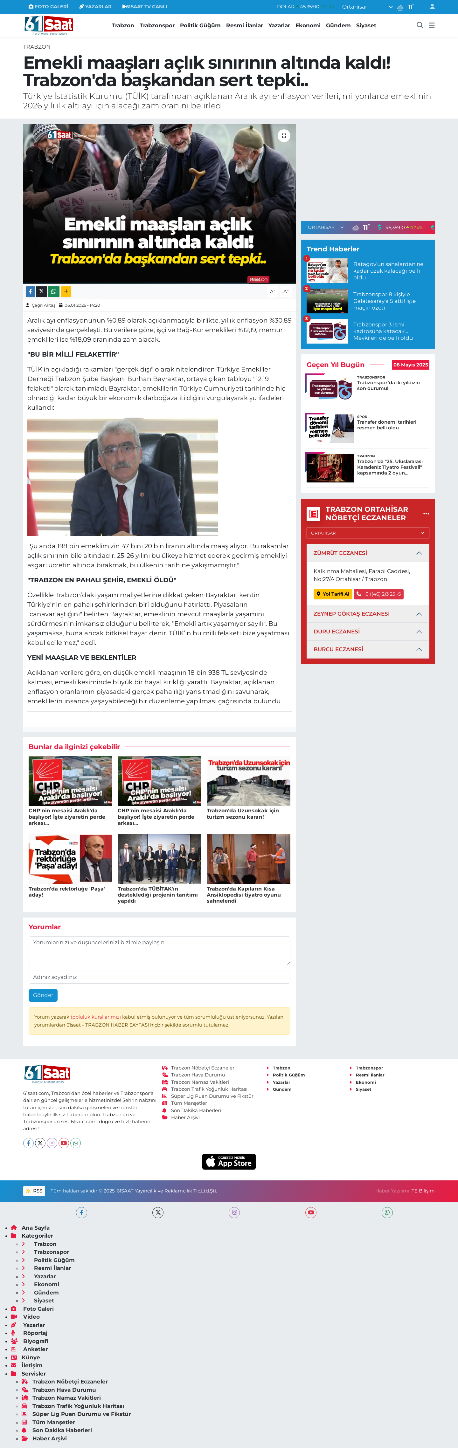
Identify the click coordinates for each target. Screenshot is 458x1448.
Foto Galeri (32, 1309)
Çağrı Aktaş (43, 305)
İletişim (27, 1365)
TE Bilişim (423, 1191)
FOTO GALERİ (48, 7)
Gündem (338, 25)
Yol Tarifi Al (333, 594)
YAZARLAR (95, 7)
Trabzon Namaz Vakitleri (195, 1082)
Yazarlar (279, 25)
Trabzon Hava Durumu (194, 1075)
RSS (34, 1191)
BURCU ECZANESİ (338, 649)
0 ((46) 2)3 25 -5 (379, 594)
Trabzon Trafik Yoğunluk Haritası (205, 1089)
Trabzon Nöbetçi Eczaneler (198, 1068)
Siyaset (366, 25)
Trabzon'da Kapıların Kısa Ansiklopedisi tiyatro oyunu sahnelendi (244, 895)
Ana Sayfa (30, 1228)
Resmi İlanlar (244, 25)
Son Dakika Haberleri (191, 1110)
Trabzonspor (157, 25)
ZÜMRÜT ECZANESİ (340, 553)
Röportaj (29, 1333)
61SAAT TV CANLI (144, 7)
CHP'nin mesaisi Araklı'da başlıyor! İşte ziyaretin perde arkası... (67, 817)
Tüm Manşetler (184, 1103)
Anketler (29, 1349)
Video (25, 1317)
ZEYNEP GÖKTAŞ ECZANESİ (352, 614)
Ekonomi (308, 25)
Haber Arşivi (181, 1117)
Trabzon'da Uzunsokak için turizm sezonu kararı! (243, 814)
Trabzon (123, 25)
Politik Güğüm (200, 25)
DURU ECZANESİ (337, 631)
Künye (25, 1357)
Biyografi (29, 1341)
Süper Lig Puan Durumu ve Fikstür (208, 1096)
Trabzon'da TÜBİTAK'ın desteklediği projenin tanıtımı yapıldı (158, 895)
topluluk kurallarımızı (96, 1017)
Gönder (43, 995)
